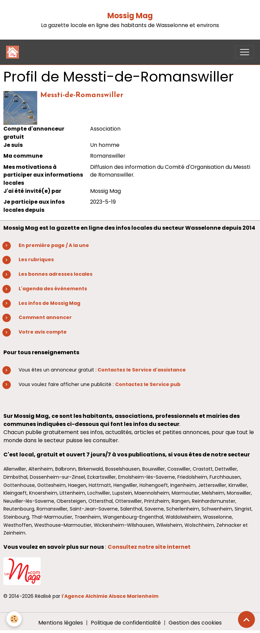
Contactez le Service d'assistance (142, 369)
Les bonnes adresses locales (55, 274)
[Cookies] (14, 619)
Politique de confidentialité (126, 623)
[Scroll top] (246, 619)
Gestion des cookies (195, 623)
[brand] (14, 52)
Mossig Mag (130, 15)
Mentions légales (60, 623)
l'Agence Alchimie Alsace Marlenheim (110, 596)
